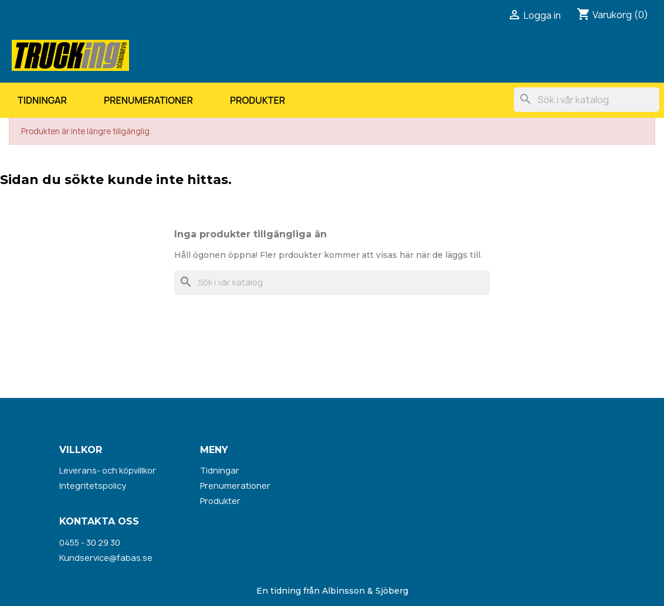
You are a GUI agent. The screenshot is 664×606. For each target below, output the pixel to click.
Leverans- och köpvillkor (107, 470)
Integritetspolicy (92, 485)
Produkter (257, 100)
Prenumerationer (148, 100)
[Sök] (586, 99)
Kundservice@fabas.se (106, 557)
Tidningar (42, 100)
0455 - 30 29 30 (89, 542)
